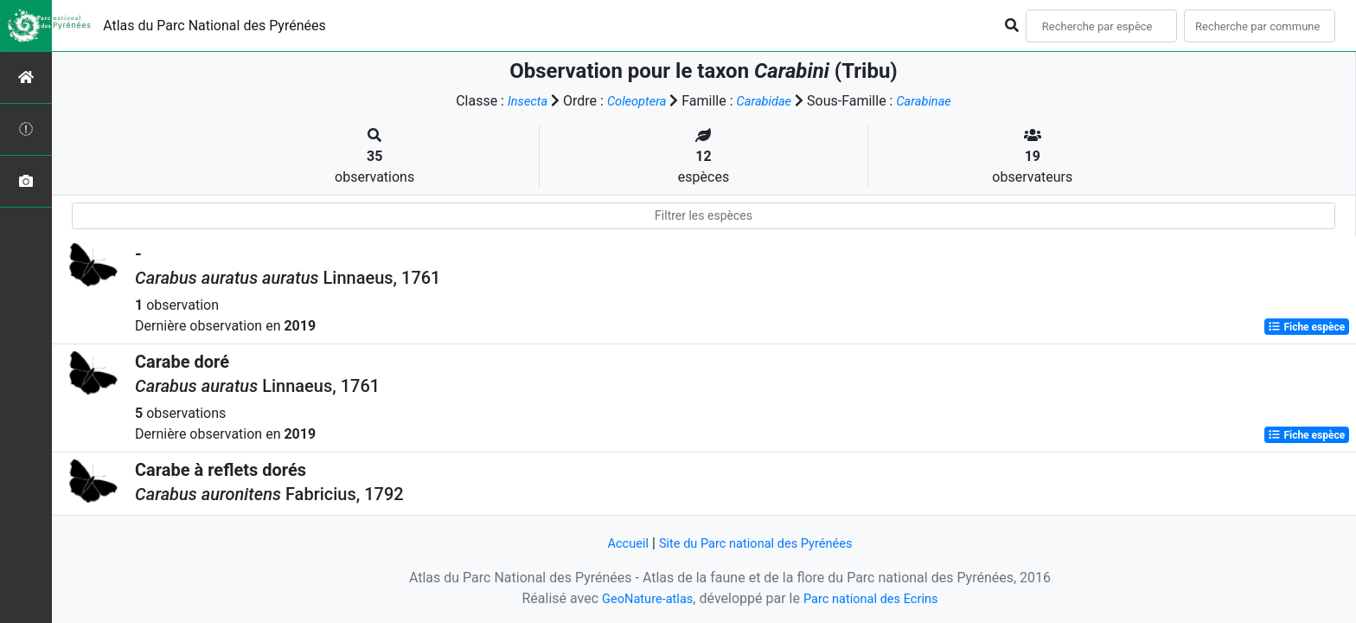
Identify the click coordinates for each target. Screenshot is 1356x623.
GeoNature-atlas (641, 598)
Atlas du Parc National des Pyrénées (214, 25)
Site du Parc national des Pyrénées (757, 543)
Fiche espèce (1306, 327)
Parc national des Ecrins (875, 598)
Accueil (618, 543)
